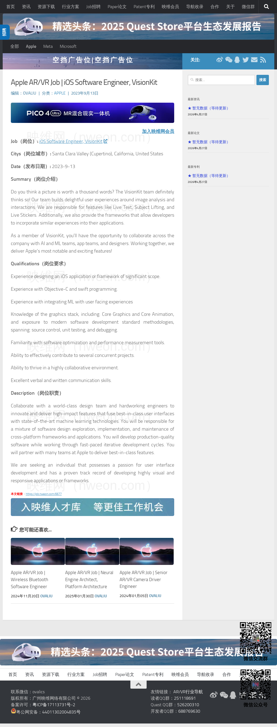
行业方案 (70, 6)
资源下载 (46, 6)
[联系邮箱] (254, 63)
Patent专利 (144, 6)
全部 (14, 46)
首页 (10, 6)
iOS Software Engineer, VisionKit (74, 145)
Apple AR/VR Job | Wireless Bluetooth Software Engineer (29, 583)
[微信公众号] (228, 63)
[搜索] (266, 7)
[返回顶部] (138, 688)
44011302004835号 (61, 715)
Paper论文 (117, 6)
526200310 (188, 708)
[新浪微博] (219, 63)
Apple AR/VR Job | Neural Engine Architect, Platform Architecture (89, 583)
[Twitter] (245, 63)
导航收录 (194, 6)
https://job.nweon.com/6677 (44, 497)
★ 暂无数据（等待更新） (209, 111)
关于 (230, 6)
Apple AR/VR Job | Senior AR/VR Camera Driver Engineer (143, 583)
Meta (48, 46)
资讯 (26, 6)
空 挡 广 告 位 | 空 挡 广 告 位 (92, 63)
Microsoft (68, 46)
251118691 (185, 701)
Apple (31, 46)
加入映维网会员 (157, 135)
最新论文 (194, 136)
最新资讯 (194, 103)
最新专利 (194, 170)
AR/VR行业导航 (188, 695)
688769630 (189, 714)
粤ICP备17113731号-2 (53, 708)
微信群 (248, 6)
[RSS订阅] (263, 63)
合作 (214, 6)
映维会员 (170, 6)
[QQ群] (237, 63)
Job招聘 (93, 6)
